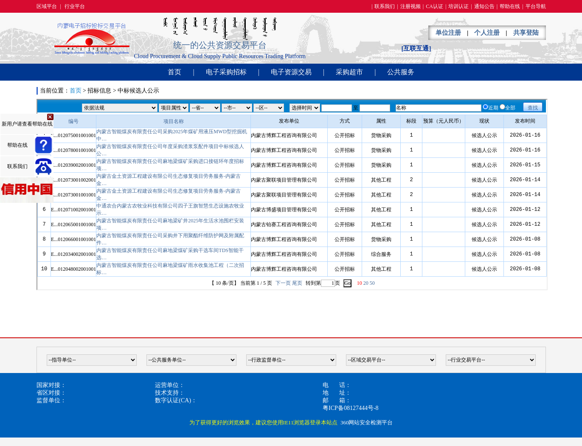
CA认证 (434, 6)
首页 (174, 72)
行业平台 (75, 6)
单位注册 (448, 32)
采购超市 (349, 72)
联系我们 (384, 6)
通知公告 (484, 6)
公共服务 (400, 72)
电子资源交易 (291, 72)
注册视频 (410, 6)
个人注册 (487, 32)
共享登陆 (526, 32)
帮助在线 (510, 6)
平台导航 (536, 6)
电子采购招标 (226, 72)
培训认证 (458, 6)
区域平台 (47, 6)
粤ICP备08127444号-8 (350, 408)
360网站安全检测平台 (366, 422)
